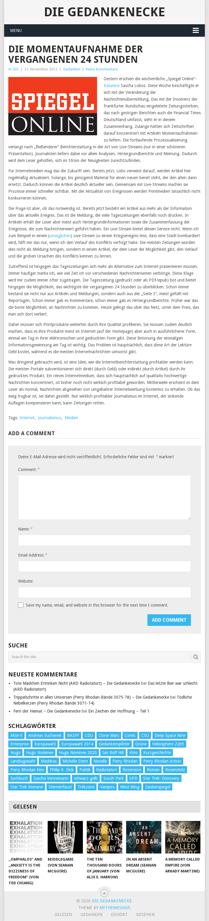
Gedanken (71, 69)
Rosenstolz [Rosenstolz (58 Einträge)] (175, 769)
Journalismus (49, 417)
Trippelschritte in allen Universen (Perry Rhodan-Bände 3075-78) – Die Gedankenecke (91, 697)
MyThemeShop (114, 907)
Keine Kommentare (102, 69)
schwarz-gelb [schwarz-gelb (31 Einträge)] (86, 778)
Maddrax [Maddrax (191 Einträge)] (49, 761)
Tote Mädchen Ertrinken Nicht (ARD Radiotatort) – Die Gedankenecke (76, 683)
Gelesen (63, 914)
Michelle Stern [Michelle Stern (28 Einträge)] (75, 761)
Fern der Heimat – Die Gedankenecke (47, 711)
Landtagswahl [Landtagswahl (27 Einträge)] (22, 761)
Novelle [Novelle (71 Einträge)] (100, 761)
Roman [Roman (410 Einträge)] (153, 769)
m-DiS (13, 69)
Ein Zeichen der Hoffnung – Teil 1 (118, 711)
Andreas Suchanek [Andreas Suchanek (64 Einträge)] (45, 735)
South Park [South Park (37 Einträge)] (113, 778)
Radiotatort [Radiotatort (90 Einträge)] (106, 769)
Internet (27, 417)
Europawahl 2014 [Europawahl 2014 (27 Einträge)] (77, 744)
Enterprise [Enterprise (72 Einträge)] (19, 744)
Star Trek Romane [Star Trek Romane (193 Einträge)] (26, 787)
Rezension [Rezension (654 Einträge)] (132, 769)
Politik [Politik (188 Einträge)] (85, 769)
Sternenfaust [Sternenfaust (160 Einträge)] (60, 787)
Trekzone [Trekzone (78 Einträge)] (86, 787)
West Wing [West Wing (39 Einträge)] (129, 787)
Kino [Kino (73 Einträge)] (133, 752)
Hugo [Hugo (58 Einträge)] (15, 752)
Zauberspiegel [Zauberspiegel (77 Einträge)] (157, 787)
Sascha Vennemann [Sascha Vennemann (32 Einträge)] (50, 778)
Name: (25, 529)
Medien (71, 417)
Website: (25, 581)
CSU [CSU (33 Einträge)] (145, 735)
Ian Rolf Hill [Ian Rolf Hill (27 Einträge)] (113, 752)
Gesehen (145, 914)
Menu (16, 30)
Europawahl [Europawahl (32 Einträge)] (45, 744)
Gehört (119, 914)
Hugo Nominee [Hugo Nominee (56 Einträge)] (39, 752)
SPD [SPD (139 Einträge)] (133, 778)
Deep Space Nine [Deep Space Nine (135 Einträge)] (170, 735)
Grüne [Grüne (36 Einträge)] (141, 744)
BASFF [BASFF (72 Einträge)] (73, 735)
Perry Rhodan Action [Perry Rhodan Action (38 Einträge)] (162, 761)
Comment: (28, 469)
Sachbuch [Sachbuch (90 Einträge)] (19, 778)
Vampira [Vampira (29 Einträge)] (107, 787)
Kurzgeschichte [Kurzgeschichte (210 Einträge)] (157, 752)
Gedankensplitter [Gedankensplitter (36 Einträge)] (114, 744)
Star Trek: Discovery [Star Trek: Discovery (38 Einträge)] (161, 778)
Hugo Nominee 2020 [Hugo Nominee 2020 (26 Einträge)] (78, 752)
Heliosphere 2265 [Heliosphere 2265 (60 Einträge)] (168, 744)
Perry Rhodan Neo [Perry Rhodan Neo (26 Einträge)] (27, 769)
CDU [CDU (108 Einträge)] (89, 735)
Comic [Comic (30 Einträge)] (130, 735)
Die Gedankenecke (104, 12)
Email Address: (32, 555)
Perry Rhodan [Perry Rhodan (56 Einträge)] (125, 761)
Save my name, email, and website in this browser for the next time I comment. (97, 605)
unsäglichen (60, 235)
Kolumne (112, 85)
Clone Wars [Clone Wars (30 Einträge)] (109, 735)
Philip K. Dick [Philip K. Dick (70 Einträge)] (62, 769)
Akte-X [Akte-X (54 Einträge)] (16, 735)
